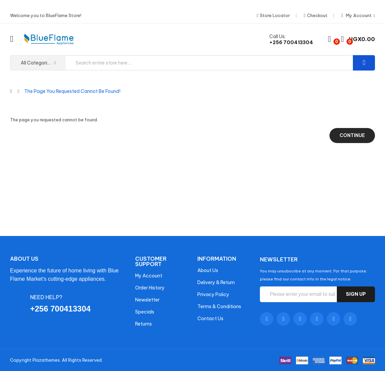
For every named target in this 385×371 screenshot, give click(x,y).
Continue (352, 135)
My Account (148, 276)
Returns (143, 324)
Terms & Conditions (219, 306)
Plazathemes (46, 360)
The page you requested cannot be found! (72, 91)
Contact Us (210, 319)
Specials (144, 312)
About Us (207, 270)
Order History (150, 288)
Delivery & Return (216, 282)
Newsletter (147, 300)
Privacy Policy (213, 294)
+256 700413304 (291, 42)
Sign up (356, 294)
